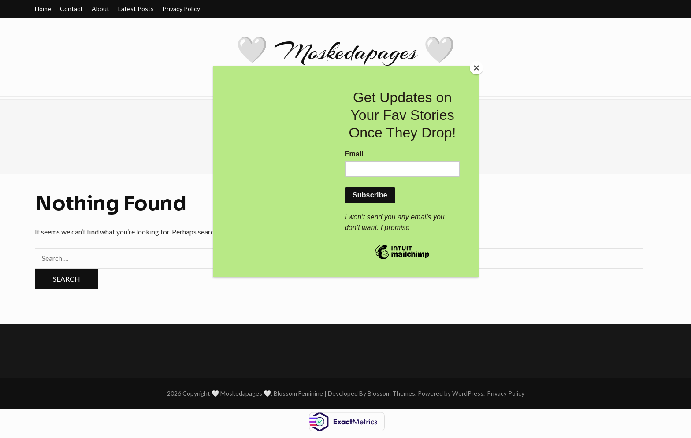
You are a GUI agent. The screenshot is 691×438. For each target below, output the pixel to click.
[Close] (476, 67)
